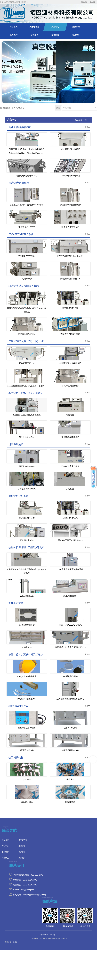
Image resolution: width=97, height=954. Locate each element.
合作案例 (34, 35)
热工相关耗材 (15, 757)
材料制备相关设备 (18, 706)
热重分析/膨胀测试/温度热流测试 (26, 547)
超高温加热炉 (15, 444)
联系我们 (84, 2)
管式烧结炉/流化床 (18, 182)
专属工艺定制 (15, 603)
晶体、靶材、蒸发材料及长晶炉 (25, 654)
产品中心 (55, 27)
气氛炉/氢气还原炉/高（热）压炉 (26, 341)
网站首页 (13, 27)
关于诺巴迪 (34, 27)
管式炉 (15, 942)
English (92, 2)
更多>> (87, 127)
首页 (13, 108)
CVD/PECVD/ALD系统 (20, 234)
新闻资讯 (76, 27)
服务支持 (13, 35)
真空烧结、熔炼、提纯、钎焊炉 (25, 392)
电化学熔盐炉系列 (18, 496)
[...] (77, 107)
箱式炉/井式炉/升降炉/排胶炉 (24, 285)
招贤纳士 (55, 35)
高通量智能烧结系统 (19, 127)
